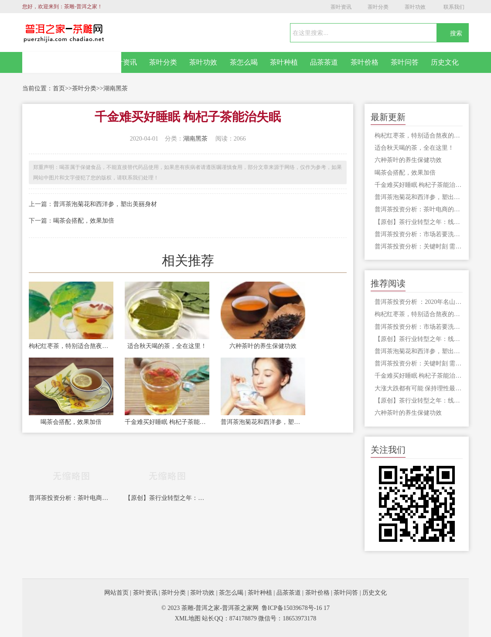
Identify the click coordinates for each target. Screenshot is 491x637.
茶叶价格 (364, 62)
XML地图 (188, 618)
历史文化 (445, 62)
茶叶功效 (415, 7)
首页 (59, 88)
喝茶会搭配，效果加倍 (83, 220)
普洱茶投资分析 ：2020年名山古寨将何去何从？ (419, 302)
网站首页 (72, 62)
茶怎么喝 (244, 62)
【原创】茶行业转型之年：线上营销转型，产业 (167, 498)
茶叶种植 (284, 62)
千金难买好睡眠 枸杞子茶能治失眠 (167, 422)
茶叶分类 (378, 7)
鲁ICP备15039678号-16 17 (296, 608)
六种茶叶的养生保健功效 (263, 346)
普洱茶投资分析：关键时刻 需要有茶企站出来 (419, 246)
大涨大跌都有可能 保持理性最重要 (419, 388)
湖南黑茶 (115, 88)
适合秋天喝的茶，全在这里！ (167, 346)
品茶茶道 (324, 62)
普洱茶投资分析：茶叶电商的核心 (71, 498)
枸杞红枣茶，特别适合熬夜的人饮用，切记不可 (71, 346)
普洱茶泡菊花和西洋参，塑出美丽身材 (105, 204)
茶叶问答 (405, 62)
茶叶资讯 (341, 7)
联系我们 (453, 7)
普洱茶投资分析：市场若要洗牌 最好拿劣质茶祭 (419, 234)
